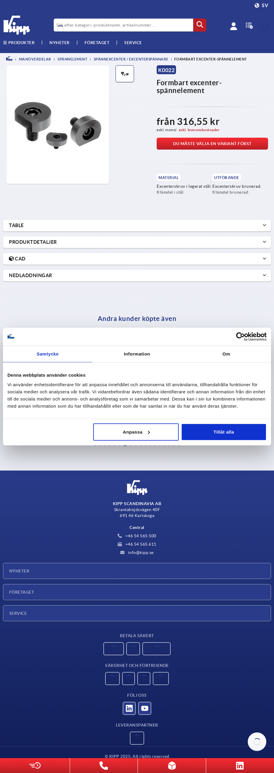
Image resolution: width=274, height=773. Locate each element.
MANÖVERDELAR (34, 59)
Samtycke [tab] (48, 353)
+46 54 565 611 (137, 544)
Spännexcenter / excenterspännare (131, 59)
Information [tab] (137, 353)
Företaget (97, 43)
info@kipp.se (137, 552)
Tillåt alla (224, 431)
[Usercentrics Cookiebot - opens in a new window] (240, 336)
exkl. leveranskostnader (199, 130)
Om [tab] (226, 353)
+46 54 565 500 (137, 535)
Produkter (19, 43)
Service (18, 613)
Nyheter (19, 571)
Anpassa (136, 431)
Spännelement (72, 59)
